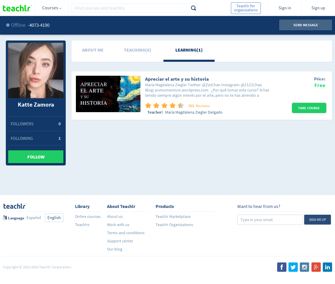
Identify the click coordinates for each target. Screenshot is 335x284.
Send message (305, 25)
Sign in (285, 7)
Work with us (118, 224)
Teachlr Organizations (174, 224)
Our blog (114, 249)
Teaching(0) (137, 50)
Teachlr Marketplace (173, 216)
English (54, 217)
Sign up (318, 7)
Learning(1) (189, 50)
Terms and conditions (126, 232)
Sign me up (317, 219)
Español (33, 217)
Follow (35, 157)
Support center (120, 241)
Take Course (309, 108)
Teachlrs (82, 224)
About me (93, 50)
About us (115, 216)
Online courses (88, 216)
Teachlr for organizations (246, 8)
